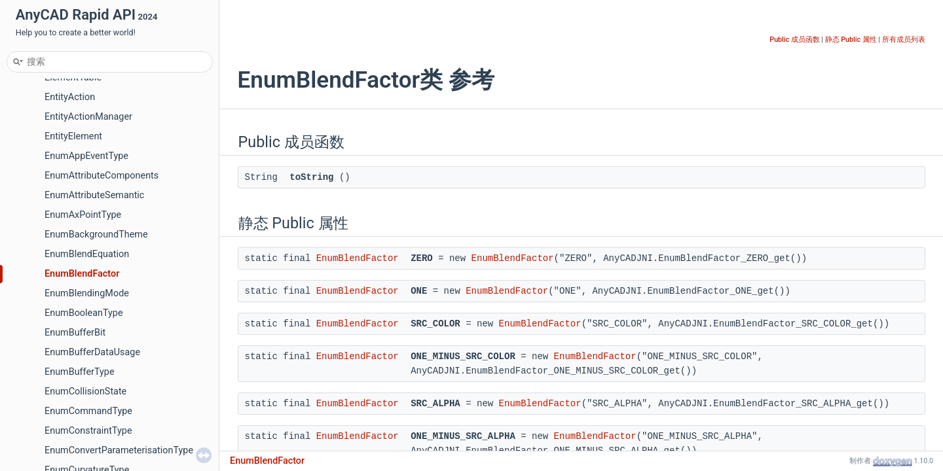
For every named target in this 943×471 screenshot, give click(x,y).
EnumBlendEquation (87, 254)
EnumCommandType (88, 411)
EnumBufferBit (75, 332)
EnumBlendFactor (82, 273)
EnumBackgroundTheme (96, 234)
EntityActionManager (88, 116)
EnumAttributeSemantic (94, 195)
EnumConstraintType (88, 430)
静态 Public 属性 (851, 39)
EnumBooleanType (84, 313)
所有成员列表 (903, 39)
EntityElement (73, 136)
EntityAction (70, 97)
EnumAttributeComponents (101, 175)
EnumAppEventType (86, 156)
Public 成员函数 (794, 39)
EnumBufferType (80, 371)
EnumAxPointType (83, 214)
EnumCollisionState (85, 391)
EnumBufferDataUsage (92, 352)
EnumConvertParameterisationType (119, 450)
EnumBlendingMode (87, 293)
